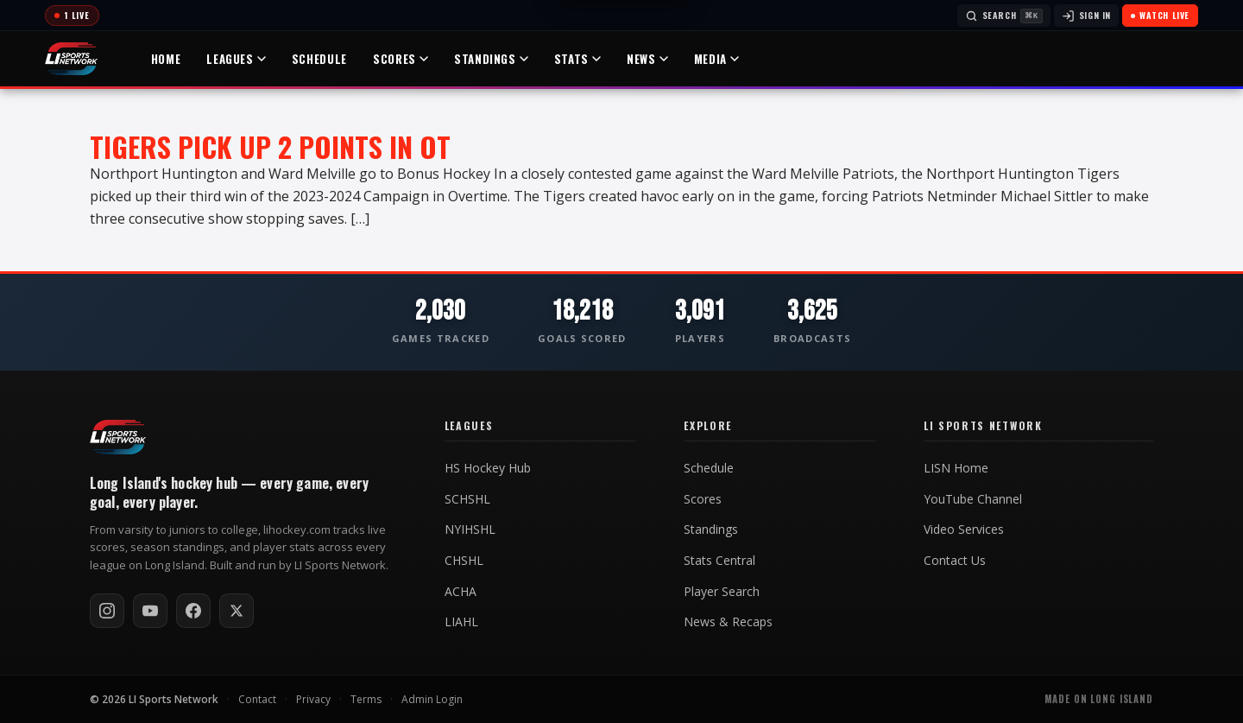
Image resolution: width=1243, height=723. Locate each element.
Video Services (964, 529)
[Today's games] (72, 15)
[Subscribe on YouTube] (150, 610)
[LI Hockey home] (118, 437)
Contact (257, 699)
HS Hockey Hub (488, 468)
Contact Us (955, 560)
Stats (578, 58)
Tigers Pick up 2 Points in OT (270, 146)
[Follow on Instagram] (107, 610)
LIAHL (461, 622)
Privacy (313, 699)
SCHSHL (467, 499)
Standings (492, 58)
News (648, 58)
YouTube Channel (973, 499)
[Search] (1004, 15)
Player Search (722, 591)
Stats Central (719, 560)
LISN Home (956, 468)
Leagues (237, 58)
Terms (366, 699)
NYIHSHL (470, 529)
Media (717, 58)
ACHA (460, 591)
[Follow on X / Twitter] (236, 610)
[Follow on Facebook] (193, 610)
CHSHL (464, 560)
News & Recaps (728, 622)
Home (167, 58)
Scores (401, 58)
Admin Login (432, 699)
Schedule (320, 58)
